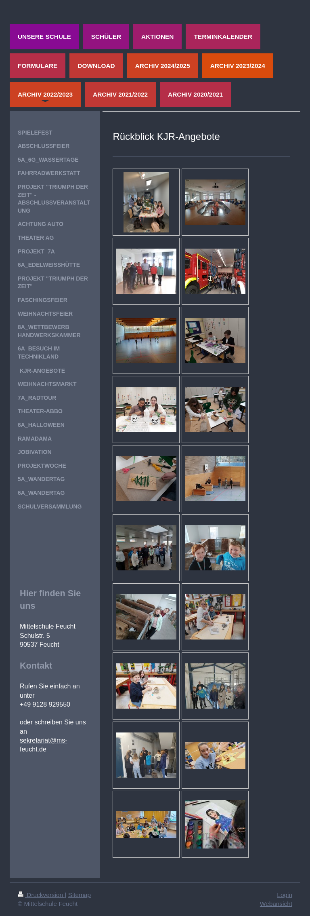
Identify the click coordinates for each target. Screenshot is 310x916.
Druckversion (41, 894)
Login (284, 894)
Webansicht (276, 903)
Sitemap (79, 894)
